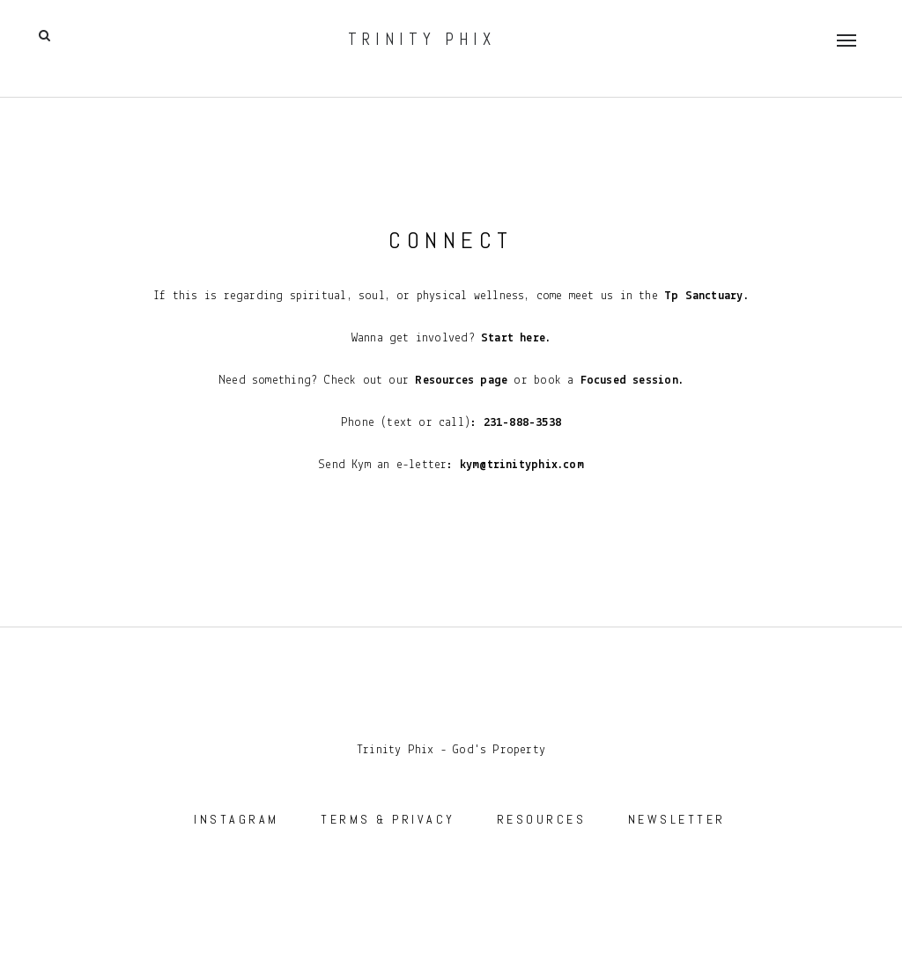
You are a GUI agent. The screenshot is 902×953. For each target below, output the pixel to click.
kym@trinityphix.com (522, 465)
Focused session (629, 380)
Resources (444, 380)
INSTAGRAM (236, 819)
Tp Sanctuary (700, 296)
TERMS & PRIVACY (388, 819)
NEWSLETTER (677, 819)
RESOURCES (542, 819)
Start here (513, 338)
